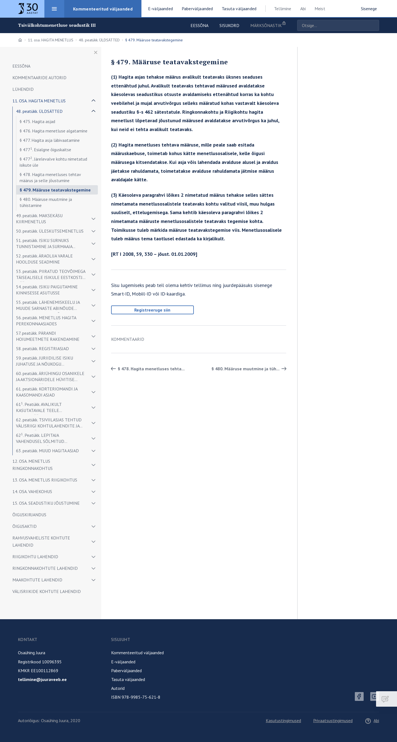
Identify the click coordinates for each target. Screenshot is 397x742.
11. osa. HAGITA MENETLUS (50, 40)
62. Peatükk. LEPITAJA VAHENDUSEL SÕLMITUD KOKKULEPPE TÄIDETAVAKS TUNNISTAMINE (43, 439)
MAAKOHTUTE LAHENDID (37, 580)
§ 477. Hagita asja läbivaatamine (50, 140)
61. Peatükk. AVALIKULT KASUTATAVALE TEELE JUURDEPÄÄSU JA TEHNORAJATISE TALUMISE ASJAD (48, 408)
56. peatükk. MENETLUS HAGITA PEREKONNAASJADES (46, 320)
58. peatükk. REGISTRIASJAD (42, 348)
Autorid (118, 688)
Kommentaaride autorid (39, 77)
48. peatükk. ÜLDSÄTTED (99, 40)
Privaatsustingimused (333, 720)
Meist (320, 8)
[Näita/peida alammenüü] (93, 100)
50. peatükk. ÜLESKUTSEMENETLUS (50, 231)
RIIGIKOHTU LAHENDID (35, 556)
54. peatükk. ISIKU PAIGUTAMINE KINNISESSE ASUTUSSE (47, 290)
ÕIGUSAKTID (24, 526)
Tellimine (282, 8)
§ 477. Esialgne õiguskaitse (45, 149)
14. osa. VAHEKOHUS (32, 491)
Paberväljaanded (126, 670)
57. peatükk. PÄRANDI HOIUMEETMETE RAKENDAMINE (47, 336)
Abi (303, 8)
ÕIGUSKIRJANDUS (29, 514)
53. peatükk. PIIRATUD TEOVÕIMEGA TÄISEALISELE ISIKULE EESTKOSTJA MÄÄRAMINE (50, 275)
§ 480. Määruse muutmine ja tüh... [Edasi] (249, 368)
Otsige (373, 25)
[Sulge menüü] (95, 52)
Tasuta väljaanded (128, 679)
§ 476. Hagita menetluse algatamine (53, 131)
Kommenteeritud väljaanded (137, 652)
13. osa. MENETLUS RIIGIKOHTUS (44, 480)
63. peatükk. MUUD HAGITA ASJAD (47, 450)
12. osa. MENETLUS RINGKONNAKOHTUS (32, 464)
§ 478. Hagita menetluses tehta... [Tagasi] (147, 368)
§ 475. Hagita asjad (37, 121)
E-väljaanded (123, 661)
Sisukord (229, 25)
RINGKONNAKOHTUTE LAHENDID (45, 568)
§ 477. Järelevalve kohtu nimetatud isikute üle (53, 162)
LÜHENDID (23, 89)
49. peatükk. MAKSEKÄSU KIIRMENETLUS (39, 218)
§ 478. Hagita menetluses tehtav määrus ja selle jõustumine (50, 177)
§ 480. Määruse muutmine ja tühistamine (46, 202)
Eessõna (199, 25)
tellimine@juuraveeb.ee (42, 679)
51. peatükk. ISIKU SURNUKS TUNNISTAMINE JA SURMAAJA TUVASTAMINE (44, 244)
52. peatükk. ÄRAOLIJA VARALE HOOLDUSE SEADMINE (44, 259)
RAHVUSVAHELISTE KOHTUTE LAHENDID (41, 541)
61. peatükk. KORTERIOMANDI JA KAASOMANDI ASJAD (46, 392)
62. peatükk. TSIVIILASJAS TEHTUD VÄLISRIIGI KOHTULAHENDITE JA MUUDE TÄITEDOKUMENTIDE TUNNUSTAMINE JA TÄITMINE (49, 423)
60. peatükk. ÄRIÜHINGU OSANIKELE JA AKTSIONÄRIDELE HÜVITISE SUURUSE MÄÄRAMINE (50, 377)
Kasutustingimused (283, 720)
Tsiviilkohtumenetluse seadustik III (57, 25)
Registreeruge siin (152, 310)
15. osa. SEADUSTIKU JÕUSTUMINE (46, 503)
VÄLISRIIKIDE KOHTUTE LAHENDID (46, 591)
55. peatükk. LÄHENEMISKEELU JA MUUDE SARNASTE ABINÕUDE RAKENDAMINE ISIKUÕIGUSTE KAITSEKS (48, 306)
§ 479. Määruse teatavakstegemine (55, 190)
